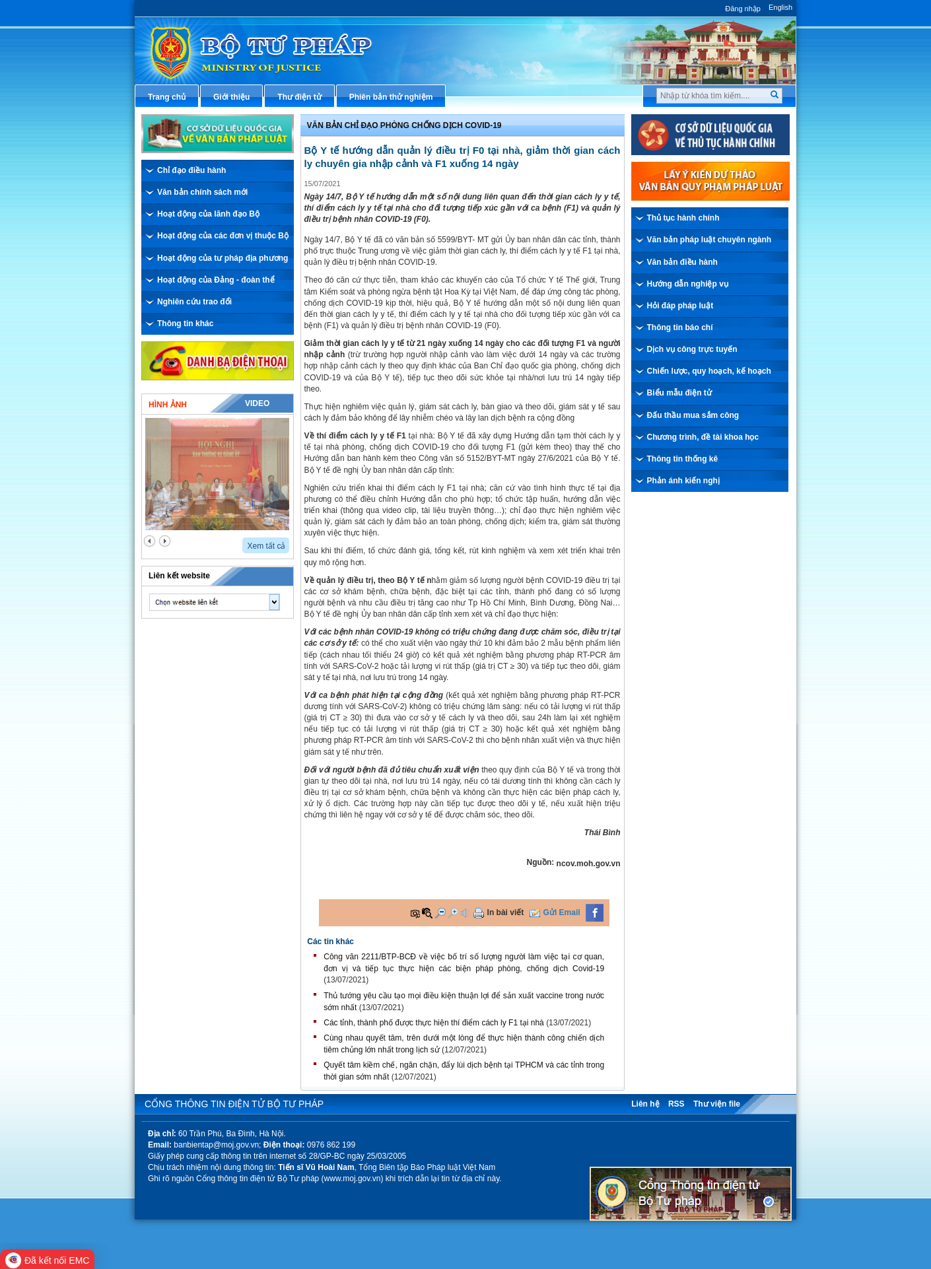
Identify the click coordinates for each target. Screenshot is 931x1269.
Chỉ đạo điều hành (191, 170)
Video (257, 403)
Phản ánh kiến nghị (683, 480)
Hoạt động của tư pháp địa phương (222, 258)
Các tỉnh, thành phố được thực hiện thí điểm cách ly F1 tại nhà (434, 1022)
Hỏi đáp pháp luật (680, 305)
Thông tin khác (185, 323)
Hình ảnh (168, 404)
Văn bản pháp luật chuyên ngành (709, 239)
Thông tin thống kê (682, 458)
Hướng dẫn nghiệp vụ (687, 284)
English (780, 7)
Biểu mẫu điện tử (679, 392)
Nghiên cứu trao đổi (194, 301)
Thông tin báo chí (680, 327)
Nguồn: (541, 862)
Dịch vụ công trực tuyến (692, 349)
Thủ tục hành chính (683, 218)
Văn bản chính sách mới (202, 192)
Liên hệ (645, 1104)
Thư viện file (716, 1104)
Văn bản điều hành (682, 262)
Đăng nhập (743, 9)
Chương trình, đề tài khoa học (703, 437)
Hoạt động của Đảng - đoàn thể (216, 280)
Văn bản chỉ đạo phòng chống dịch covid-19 (404, 125)
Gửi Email (561, 912)
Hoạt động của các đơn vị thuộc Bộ (223, 235)
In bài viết (505, 912)
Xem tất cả (266, 546)
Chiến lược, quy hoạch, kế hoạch (709, 371)
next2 (164, 541)
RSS (676, 1104)
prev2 (149, 541)
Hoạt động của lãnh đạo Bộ (208, 214)
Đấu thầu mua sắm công (693, 415)
